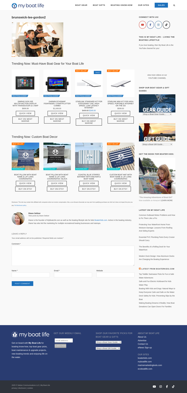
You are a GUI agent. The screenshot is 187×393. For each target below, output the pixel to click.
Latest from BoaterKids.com (157, 269)
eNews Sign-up (145, 347)
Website (99, 271)
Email (57, 271)
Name (15, 271)
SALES (161, 5)
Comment (16, 244)
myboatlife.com (145, 362)
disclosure (22, 388)
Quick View (25, 113)
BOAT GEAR (81, 5)
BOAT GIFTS (99, 5)
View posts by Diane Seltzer (38, 216)
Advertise (142, 340)
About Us (142, 337)
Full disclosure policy (20, 205)
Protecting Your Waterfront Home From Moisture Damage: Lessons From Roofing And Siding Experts (155, 227)
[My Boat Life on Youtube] (142, 25)
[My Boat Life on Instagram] (158, 25)
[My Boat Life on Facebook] (150, 25)
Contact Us (143, 344)
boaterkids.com (145, 358)
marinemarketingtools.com (150, 365)
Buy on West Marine (25, 120)
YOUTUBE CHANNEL (157, 78)
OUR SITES (143, 5)
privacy (14, 388)
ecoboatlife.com (145, 369)
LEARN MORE (167, 200)
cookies (30, 388)
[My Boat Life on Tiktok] (166, 25)
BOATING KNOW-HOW (121, 5)
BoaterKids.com (100, 220)
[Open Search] (174, 5)
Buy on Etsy (25, 189)
